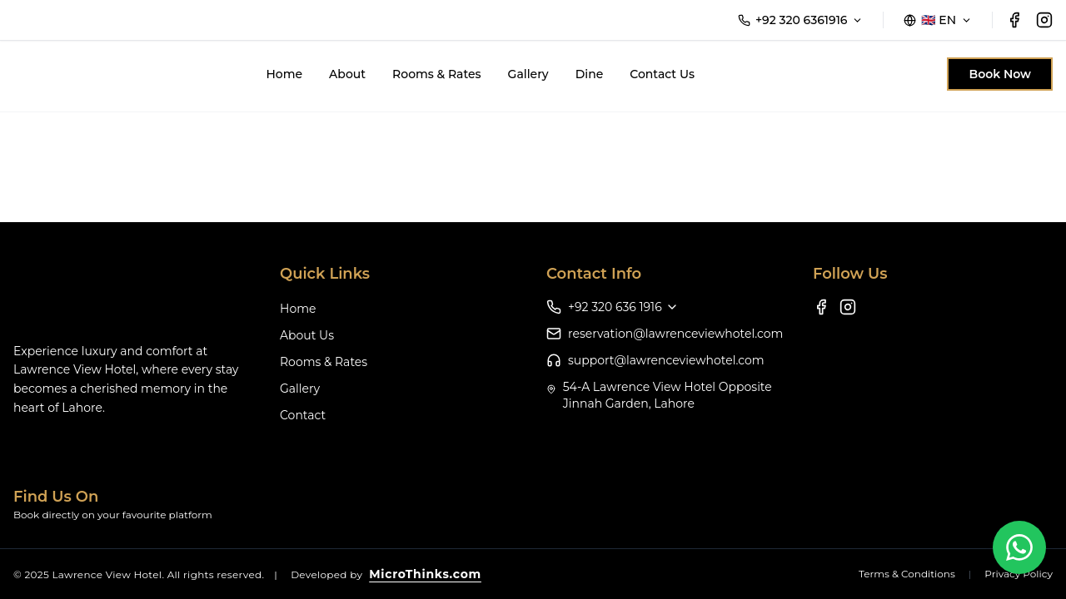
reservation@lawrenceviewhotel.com (675, 333)
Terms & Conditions (907, 573)
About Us (307, 335)
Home (284, 74)
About (347, 74)
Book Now (1000, 74)
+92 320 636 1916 (623, 307)
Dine (589, 74)
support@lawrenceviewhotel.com (666, 360)
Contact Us (662, 74)
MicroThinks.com (425, 574)
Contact (303, 415)
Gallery (528, 74)
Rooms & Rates (436, 74)
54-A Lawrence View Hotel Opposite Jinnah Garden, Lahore (667, 395)
